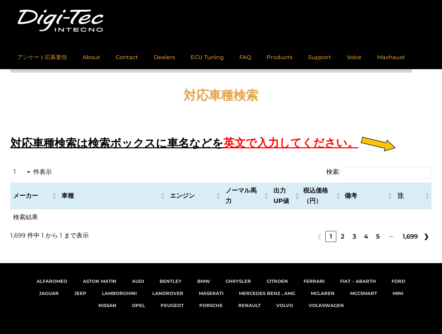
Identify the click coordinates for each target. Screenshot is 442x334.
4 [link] (366, 236)
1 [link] (331, 236)
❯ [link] (426, 236)
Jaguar (49, 293)
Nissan (107, 305)
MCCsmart (363, 293)
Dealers (164, 53)
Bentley (171, 281)
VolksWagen (326, 305)
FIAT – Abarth (358, 281)
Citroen (277, 281)
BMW (203, 281)
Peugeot (172, 305)
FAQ (245, 53)
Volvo (284, 305)
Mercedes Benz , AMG (267, 293)
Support (319, 53)
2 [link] (342, 236)
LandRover (167, 293)
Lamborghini (119, 293)
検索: (333, 172)
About (91, 53)
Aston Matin (99, 281)
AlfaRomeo (52, 281)
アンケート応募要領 (42, 53)
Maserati (211, 293)
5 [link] (378, 236)
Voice (354, 53)
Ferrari (314, 281)
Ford (398, 281)
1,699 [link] (410, 236)
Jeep (80, 293)
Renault (249, 305)
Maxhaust (391, 53)
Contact (127, 53)
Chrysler (238, 281)
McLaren (323, 293)
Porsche (211, 305)
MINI (398, 293)
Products (279, 53)
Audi (138, 281)
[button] (54, 196)
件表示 (42, 172)
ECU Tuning (207, 53)
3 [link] (354, 236)
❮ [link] (319, 236)
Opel (138, 305)
